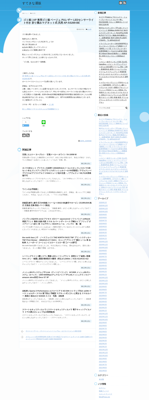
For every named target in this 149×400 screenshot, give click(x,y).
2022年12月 (103, 314)
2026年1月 (103, 202)
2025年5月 (103, 226)
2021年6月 (103, 368)
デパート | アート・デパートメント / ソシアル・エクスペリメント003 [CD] (51, 331)
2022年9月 (103, 323)
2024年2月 (103, 271)
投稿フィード (104, 391)
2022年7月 (103, 329)
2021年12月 (103, 350)
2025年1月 (103, 238)
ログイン (102, 388)
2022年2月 (103, 344)
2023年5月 (103, 299)
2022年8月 (103, 326)
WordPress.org (104, 397)
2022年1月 (103, 347)
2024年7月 (103, 256)
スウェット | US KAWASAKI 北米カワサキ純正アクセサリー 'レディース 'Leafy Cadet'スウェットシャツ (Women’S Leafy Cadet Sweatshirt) (57, 337)
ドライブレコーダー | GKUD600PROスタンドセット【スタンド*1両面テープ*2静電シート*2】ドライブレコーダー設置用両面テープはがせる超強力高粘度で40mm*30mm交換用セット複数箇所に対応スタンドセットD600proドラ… (113, 51)
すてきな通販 (31, 3)
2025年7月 (103, 220)
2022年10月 (103, 320)
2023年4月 (103, 302)
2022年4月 (103, 338)
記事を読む (86, 163)
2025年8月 (103, 217)
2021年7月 (103, 365)
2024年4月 (103, 265)
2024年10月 (103, 247)
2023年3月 (103, 305)
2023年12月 (103, 277)
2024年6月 (103, 259)
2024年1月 (103, 274)
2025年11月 (103, 208)
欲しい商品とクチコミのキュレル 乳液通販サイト (40, 109)
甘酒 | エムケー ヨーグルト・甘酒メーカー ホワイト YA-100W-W (49, 154)
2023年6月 (103, 296)
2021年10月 (103, 356)
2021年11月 (103, 353)
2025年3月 (103, 232)
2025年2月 (103, 235)
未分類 (89, 29)
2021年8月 (103, 362)
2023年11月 (103, 281)
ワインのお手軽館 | (30, 189)
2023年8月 (103, 290)
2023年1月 (103, 311)
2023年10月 (103, 284)
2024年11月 (103, 244)
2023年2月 (103, 308)
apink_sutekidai (85, 141)
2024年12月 (103, 241)
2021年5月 (103, 371)
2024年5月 (103, 262)
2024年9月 (103, 250)
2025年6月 (103, 223)
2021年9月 (103, 359)
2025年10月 (103, 211)
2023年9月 (103, 287)
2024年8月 (103, 253)
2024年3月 (103, 268)
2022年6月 (103, 332)
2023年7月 (103, 293)
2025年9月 (103, 214)
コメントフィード (105, 394)
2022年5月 (103, 335)
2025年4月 (103, 229)
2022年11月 (103, 317)
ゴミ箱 (51, 104)
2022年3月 (103, 341)
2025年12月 (103, 205)
